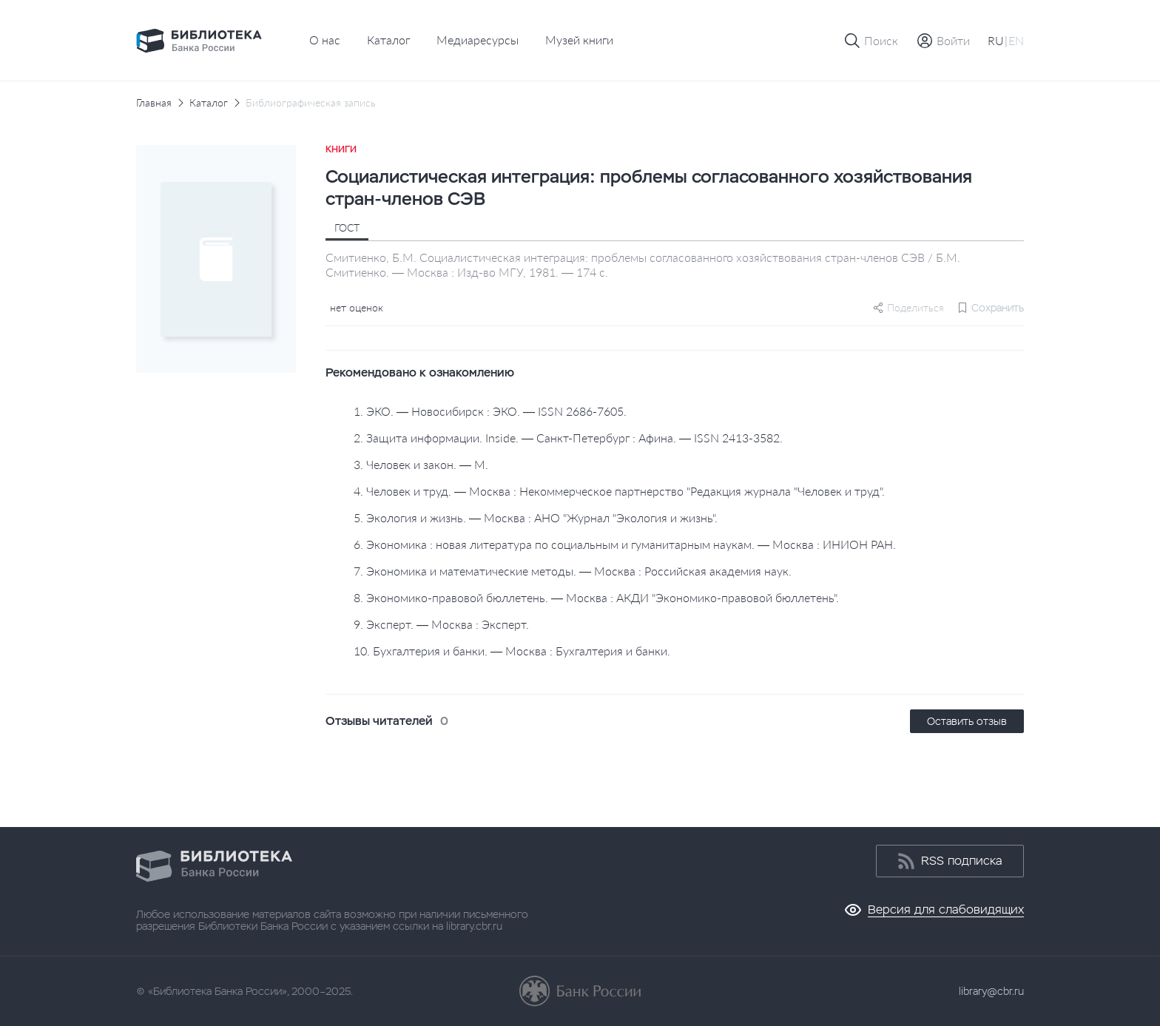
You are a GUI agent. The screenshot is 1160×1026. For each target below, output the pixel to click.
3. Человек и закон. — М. (421, 464)
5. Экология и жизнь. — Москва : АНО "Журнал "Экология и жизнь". (536, 517)
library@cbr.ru (991, 991)
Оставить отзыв (967, 721)
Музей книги (579, 40)
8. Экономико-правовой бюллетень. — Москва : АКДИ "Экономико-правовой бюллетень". (596, 597)
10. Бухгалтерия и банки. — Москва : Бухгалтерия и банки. (512, 651)
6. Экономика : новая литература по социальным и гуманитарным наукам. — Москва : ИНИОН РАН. (625, 544)
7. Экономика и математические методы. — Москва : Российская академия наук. (573, 571)
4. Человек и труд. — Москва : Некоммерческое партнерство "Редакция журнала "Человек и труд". (619, 491)
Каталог (388, 40)
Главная (154, 103)
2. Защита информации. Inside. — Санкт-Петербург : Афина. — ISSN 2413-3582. (568, 438)
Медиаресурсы (477, 40)
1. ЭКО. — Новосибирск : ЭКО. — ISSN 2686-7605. (490, 411)
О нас (324, 40)
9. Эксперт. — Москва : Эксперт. (441, 624)
